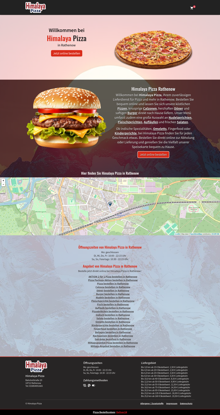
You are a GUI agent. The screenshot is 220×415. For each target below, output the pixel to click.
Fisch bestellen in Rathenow (113, 304)
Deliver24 (121, 412)
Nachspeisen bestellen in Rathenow (113, 335)
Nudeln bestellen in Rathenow (113, 297)
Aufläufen (151, 122)
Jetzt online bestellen (66, 53)
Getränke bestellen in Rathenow (113, 339)
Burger (132, 113)
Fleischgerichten (130, 122)
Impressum (171, 403)
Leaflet (177, 234)
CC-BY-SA (215, 234)
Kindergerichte (126, 133)
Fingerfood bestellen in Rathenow (113, 328)
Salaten (182, 122)
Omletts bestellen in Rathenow (113, 321)
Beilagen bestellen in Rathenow (113, 332)
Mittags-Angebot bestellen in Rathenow (113, 346)
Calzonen (150, 108)
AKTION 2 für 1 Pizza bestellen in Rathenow (113, 276)
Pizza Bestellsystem (104, 412)
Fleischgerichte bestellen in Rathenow (112, 301)
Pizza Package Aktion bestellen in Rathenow (113, 280)
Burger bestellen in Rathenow (113, 294)
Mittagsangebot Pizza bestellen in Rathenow (113, 342)
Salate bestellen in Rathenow (112, 318)
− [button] (3, 184)
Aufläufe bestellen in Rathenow (113, 308)
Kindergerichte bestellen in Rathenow (112, 325)
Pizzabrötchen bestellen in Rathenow (113, 311)
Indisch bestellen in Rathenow (113, 315)
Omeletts (160, 128)
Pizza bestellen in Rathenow (113, 283)
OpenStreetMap (196, 234)
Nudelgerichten (180, 117)
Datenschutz (186, 403)
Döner (178, 108)
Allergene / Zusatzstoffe (152, 403)
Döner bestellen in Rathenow (113, 290)
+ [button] (3, 180)
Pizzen (122, 108)
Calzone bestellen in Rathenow (113, 287)
